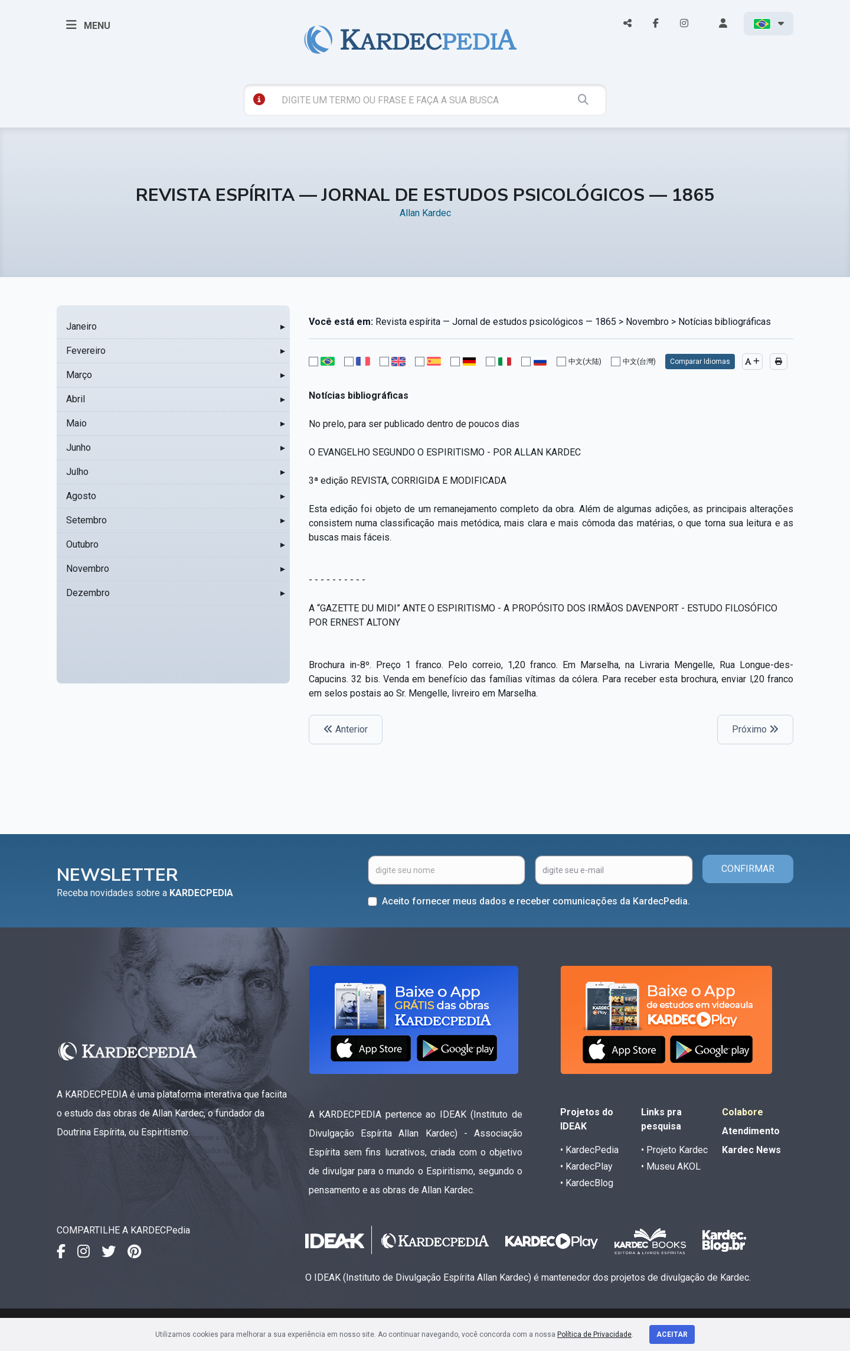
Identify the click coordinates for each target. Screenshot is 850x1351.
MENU (88, 25)
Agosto (81, 496)
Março (79, 374)
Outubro (82, 544)
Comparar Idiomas (700, 361)
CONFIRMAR (747, 868)
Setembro (86, 520)
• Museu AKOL (671, 1166)
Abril (75, 399)
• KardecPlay (586, 1166)
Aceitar (672, 1334)
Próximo (755, 729)
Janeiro (81, 326)
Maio (76, 423)
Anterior (345, 729)
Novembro (87, 568)
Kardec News (751, 1149)
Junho (78, 447)
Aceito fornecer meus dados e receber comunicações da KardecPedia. (536, 901)
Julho (77, 471)
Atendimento (751, 1131)
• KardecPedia (589, 1149)
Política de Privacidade (594, 1334)
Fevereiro (86, 350)
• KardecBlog (586, 1183)
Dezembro (88, 592)
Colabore (742, 1112)
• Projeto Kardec (674, 1149)
